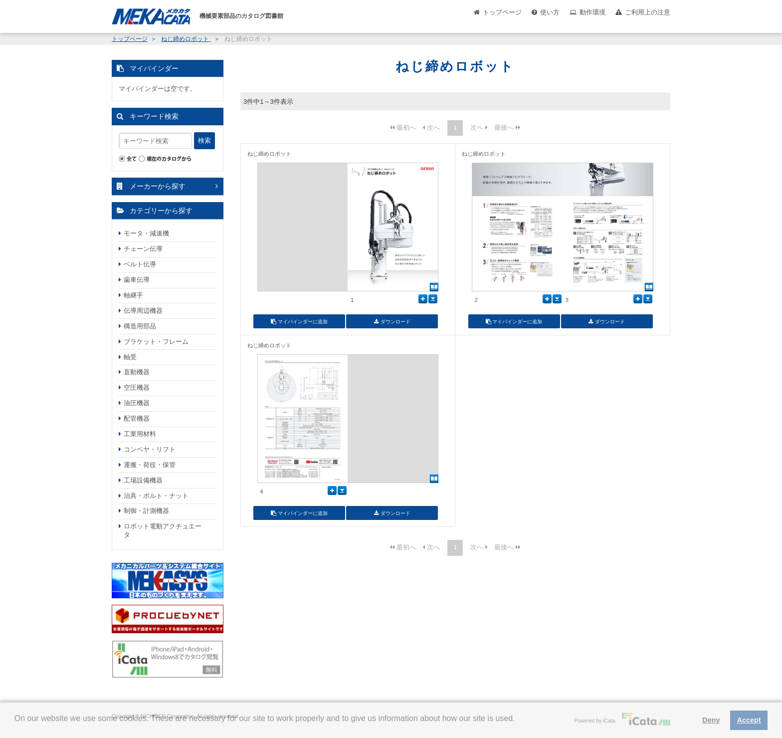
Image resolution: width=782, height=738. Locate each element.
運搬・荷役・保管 (150, 465)
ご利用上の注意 (647, 12)
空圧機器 (137, 387)
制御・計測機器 (146, 510)
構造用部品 (140, 326)
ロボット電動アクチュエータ (162, 530)
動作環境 (592, 12)
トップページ (502, 12)
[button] (15, 726)
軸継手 (133, 295)
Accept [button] (749, 720)
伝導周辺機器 (143, 310)
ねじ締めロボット (185, 38)
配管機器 (137, 418)
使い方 (550, 12)
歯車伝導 (137, 279)
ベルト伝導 (140, 264)
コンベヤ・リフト (150, 449)
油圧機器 (137, 403)
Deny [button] (711, 720)
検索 (204, 140)
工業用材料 (140, 434)
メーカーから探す (158, 186)
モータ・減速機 (146, 233)
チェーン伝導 (143, 248)
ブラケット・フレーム (156, 341)
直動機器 (137, 372)
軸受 (130, 357)
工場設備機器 (143, 480)
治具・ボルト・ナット (156, 495)
